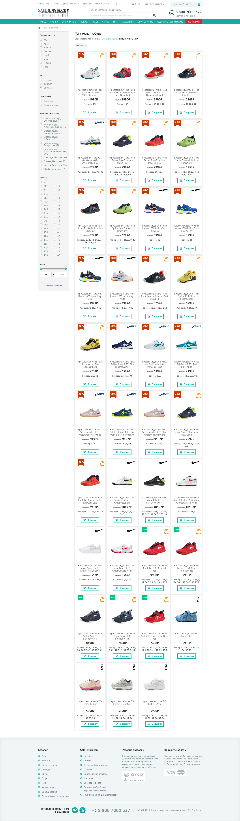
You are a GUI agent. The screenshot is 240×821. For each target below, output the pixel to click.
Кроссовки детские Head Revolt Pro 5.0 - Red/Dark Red (154, 568)
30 (58, 190)
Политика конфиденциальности (100, 794)
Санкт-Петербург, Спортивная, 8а (52, 119)
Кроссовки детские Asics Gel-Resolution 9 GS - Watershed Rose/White (90, 432)
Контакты (89, 778)
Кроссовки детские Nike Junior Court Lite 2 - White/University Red (122, 568)
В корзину (90, 112)
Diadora (47, 51)
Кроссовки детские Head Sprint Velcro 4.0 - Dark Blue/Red (186, 92)
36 (58, 213)
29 (45, 190)
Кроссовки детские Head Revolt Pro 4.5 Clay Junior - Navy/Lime (186, 432)
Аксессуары (128, 22)
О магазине (43, 3)
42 (58, 236)
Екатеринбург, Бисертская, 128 (51, 144)
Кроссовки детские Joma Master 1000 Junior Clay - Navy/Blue (154, 228)
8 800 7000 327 (185, 12)
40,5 (46, 232)
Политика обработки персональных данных (96, 789)
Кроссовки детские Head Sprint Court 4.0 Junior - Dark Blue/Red (154, 296)
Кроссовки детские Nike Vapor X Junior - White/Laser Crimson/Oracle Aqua (186, 500)
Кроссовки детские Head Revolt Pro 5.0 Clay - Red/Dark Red (186, 568)
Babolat (47, 47)
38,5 (46, 224)
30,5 (46, 194)
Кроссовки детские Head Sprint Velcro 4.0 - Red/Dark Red (154, 636)
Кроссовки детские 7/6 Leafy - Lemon (90, 702)
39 (58, 224)
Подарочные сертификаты (170, 22)
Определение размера (96, 773)
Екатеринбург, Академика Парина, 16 (55, 125)
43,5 (46, 244)
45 (58, 247)
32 (58, 198)
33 (58, 201)
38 (58, 221)
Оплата (87, 760)
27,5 (45, 186)
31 (58, 194)
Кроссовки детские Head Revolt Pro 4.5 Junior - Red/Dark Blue (154, 160)
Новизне (96, 38)
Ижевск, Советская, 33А (55, 165)
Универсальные (51, 105)
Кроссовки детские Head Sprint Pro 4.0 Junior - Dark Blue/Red (90, 228)
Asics (46, 44)
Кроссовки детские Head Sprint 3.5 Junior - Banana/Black (186, 296)
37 (58, 217)
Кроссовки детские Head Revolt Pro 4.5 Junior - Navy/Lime (122, 160)
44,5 (46, 247)
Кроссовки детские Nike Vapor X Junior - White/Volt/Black (122, 500)
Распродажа (194, 22)
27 (58, 182)
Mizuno (47, 63)
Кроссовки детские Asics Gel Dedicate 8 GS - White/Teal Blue (154, 364)
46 (58, 251)
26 (45, 182)
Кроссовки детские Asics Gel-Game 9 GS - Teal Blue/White (186, 364)
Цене (104, 38)
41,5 (46, 236)
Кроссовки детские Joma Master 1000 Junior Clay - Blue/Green (186, 228)
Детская (48, 88)
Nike (46, 67)
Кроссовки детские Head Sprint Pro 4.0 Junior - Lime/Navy (122, 228)
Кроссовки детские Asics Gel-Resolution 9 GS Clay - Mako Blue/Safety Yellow (122, 432)
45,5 (46, 251)
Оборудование (145, 22)
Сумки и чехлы (69, 22)
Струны (105, 22)
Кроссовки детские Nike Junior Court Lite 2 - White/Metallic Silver (90, 568)
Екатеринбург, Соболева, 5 (50, 138)
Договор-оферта (92, 782)
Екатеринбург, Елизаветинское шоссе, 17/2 (55, 151)
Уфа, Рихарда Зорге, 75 (55, 169)
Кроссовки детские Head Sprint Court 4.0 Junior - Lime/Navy (186, 160)
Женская (48, 84)
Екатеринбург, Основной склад (52, 132)
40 (58, 228)
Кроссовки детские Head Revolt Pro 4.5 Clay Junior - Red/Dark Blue (90, 500)
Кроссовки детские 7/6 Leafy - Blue (186, 634)
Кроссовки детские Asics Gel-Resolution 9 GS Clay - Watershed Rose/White (154, 432)
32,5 (46, 201)
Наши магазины (102, 3)
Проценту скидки (127, 38)
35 (58, 209)
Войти (136, 3)
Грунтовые (49, 101)
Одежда (84, 22)
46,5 (46, 255)
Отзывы (55, 3)
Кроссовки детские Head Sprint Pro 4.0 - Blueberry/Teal (90, 636)
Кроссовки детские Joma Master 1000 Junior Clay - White (122, 296)
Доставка (88, 756)
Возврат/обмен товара (96, 765)
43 (58, 240)
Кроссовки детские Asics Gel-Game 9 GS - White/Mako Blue (90, 160)
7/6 (45, 40)
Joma (46, 59)
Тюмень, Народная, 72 (54, 161)
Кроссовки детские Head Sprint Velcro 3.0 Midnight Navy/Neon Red (122, 92)
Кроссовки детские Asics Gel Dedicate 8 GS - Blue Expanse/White (122, 364)
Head (46, 55)
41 (58, 232)
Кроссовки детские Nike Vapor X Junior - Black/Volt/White (154, 500)
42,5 (46, 240)
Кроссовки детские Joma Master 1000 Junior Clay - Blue (90, 296)
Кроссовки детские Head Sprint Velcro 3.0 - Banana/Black (90, 364)
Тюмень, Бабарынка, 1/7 (55, 157)
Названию (113, 38)
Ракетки (54, 22)
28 (58, 186)
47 (58, 255)
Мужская (48, 80)
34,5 (46, 209)
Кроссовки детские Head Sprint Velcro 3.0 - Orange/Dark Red (154, 92)
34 (58, 205)
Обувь (95, 22)
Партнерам (87, 3)
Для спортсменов (70, 3)
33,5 (46, 205)
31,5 (46, 198)
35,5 (46, 213)
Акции (116, 3)
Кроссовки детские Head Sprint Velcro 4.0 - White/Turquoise (90, 92)
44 (58, 244)
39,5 (46, 228)
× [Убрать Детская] (85, 45)
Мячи (115, 22)
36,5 (46, 217)
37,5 (45, 221)
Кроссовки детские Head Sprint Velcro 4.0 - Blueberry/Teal (122, 636)
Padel (43, 22)
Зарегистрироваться (154, 3)
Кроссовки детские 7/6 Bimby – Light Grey (122, 702)
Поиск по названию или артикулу (104, 10)
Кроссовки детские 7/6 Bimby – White (154, 702)
